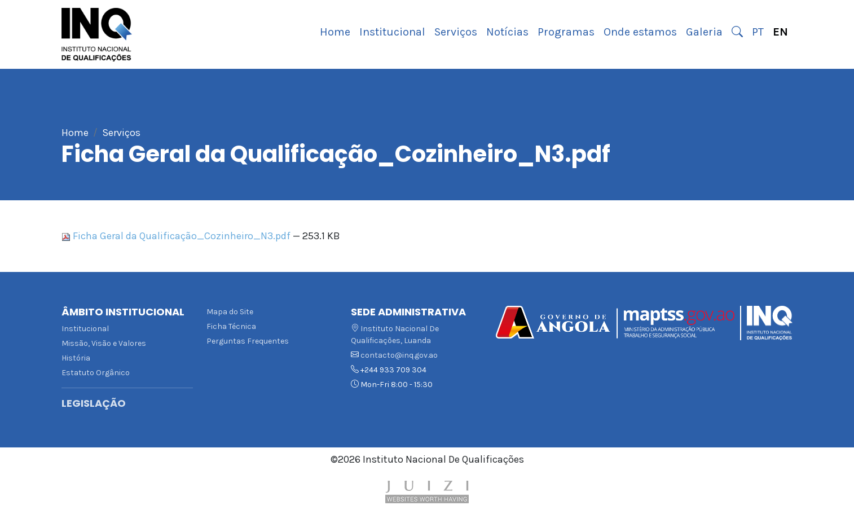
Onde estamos (640, 31)
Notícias (507, 31)
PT (758, 31)
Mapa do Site (229, 312)
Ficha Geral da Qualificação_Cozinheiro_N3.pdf (177, 236)
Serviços (455, 31)
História (75, 358)
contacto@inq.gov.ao (399, 355)
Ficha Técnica (231, 326)
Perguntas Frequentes (247, 341)
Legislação (93, 403)
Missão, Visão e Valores (103, 343)
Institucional (392, 31)
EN (780, 31)
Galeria (704, 31)
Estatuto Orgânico (95, 372)
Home (335, 31)
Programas (566, 31)
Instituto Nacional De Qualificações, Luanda (395, 334)
